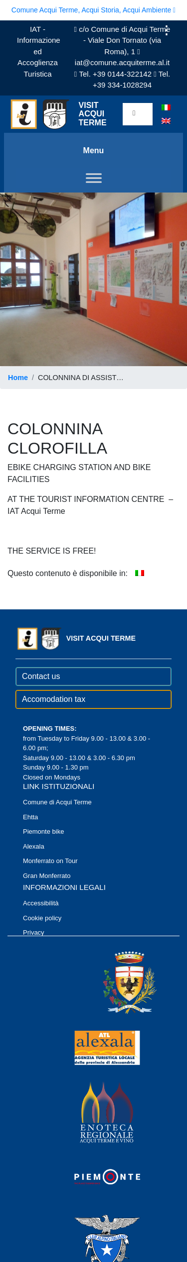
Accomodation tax (53, 699)
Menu (93, 150)
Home (18, 378)
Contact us (41, 676)
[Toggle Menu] (94, 178)
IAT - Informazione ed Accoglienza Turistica (38, 51)
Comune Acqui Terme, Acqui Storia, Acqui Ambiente (93, 10)
